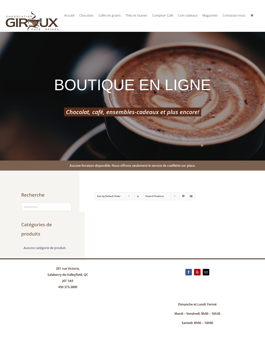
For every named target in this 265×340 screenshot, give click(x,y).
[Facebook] (188, 272)
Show (154, 196)
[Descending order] (138, 196)
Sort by (109, 196)
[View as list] (191, 196)
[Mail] (206, 272)
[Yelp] (197, 272)
